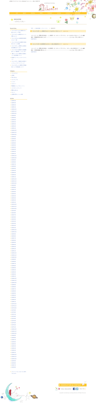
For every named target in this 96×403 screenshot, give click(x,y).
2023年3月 (13, 172)
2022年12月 (13, 179)
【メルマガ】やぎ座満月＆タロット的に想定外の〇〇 (47, 44)
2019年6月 (13, 265)
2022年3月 (13, 198)
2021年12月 (13, 204)
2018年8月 (13, 286)
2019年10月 (13, 257)
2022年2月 (13, 200)
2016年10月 (13, 333)
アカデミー (13, 83)
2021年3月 (13, 223)
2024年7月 (13, 140)
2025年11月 (13, 111)
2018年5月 (13, 293)
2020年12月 (13, 229)
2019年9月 (13, 259)
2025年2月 (13, 126)
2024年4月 (13, 147)
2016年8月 (13, 337)
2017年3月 (13, 322)
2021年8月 (13, 212)
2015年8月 (13, 363)
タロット (13, 92)
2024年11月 (13, 132)
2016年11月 (13, 331)
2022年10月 (13, 183)
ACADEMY (49, 13)
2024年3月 (13, 149)
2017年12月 (13, 303)
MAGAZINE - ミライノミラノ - (42, 28)
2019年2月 (13, 274)
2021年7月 (13, 214)
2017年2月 (13, 324)
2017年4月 (13, 320)
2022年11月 (13, 181)
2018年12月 (13, 278)
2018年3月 (13, 297)
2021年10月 (13, 208)
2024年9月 (13, 136)
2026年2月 (13, 104)
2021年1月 (13, 227)
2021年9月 (13, 210)
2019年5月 (13, 267)
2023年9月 (13, 159)
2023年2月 (13, 174)
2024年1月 (13, 153)
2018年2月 (13, 299)
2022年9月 (13, 185)
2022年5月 (13, 193)
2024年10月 (13, 134)
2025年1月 (13, 128)
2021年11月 (13, 206)
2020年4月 (13, 244)
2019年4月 (13, 269)
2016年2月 (13, 350)
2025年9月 (13, 115)
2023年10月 (13, 157)
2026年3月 (13, 102)
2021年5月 (13, 219)
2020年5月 (13, 242)
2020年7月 (13, 238)
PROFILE (33, 13)
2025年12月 (13, 109)
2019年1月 (13, 276)
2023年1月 (13, 176)
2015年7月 (13, 365)
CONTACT (68, 13)
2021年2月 (13, 225)
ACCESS (59, 13)
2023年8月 (13, 162)
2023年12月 (13, 155)
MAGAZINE (77, 13)
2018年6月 (13, 291)
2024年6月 (13, 143)
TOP (17, 13)
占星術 (12, 75)
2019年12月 (13, 253)
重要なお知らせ (14, 90)
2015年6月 (13, 367)
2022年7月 (13, 189)
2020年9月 (13, 234)
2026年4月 (13, 100)
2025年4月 (13, 121)
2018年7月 (13, 288)
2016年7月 (13, 339)
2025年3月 (13, 123)
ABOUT (24, 13)
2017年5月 (13, 318)
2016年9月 (13, 335)
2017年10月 (13, 307)
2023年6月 (13, 166)
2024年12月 (13, 130)
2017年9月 (13, 310)
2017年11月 (13, 305)
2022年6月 (13, 191)
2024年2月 (13, 151)
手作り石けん (14, 77)
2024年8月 (13, 138)
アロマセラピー (14, 73)
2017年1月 (13, 327)
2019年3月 (13, 272)
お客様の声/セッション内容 (17, 94)
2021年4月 (13, 221)
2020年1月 (13, 250)
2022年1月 (13, 202)
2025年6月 (13, 117)
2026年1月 (13, 107)
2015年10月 (13, 358)
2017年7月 (13, 314)
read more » (34, 39)
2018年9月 (13, 284)
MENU (41, 13)
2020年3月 (13, 246)
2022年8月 (13, 187)
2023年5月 (13, 168)
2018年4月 (13, 295)
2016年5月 (13, 343)
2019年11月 (13, 255)
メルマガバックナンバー (16, 88)
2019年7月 (13, 263)
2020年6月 (13, 240)
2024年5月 (13, 145)
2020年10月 (13, 231)
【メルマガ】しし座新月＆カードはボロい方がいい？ (47, 31)
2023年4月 (13, 170)
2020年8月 (13, 236)
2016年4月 (13, 346)
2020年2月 (13, 248)
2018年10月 (13, 282)
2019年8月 (13, 261)
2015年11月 (13, 356)
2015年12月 (13, 354)
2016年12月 (13, 329)
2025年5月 (13, 119)
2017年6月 (13, 316)
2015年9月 (13, 360)
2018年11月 (13, 280)
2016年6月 (13, 341)
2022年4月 (13, 195)
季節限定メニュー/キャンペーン (18, 85)
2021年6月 (13, 217)
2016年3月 (13, 348)
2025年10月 (13, 113)
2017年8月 (13, 312)
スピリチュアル (14, 79)
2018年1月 (13, 301)
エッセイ (13, 81)
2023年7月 (13, 164)
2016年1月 (13, 352)
